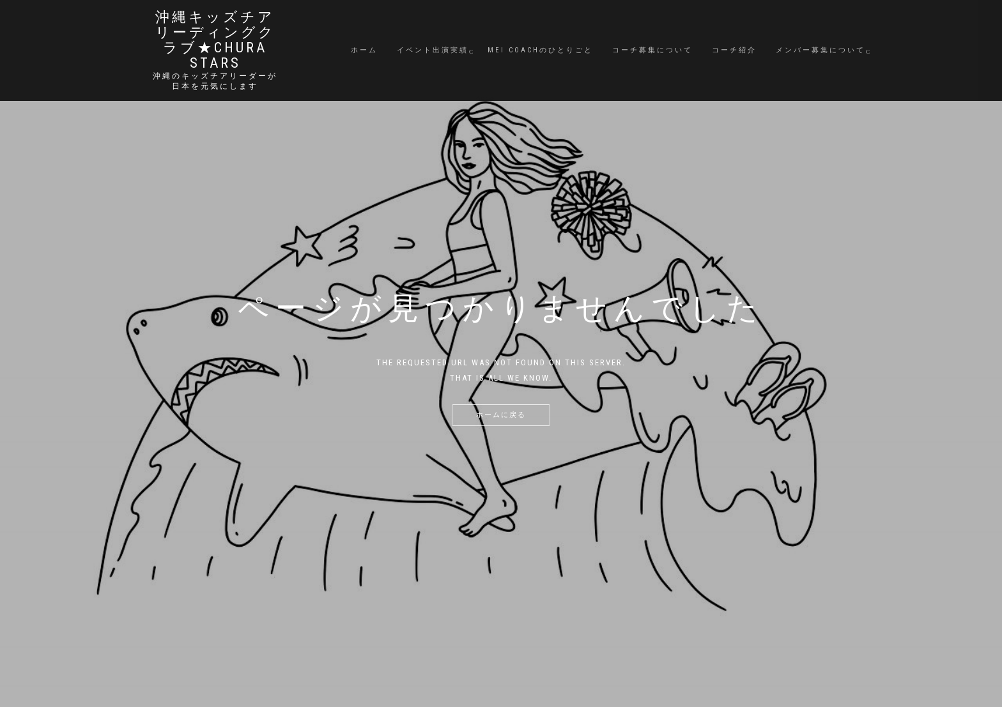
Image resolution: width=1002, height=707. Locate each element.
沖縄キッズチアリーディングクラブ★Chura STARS (215, 40)
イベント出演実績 (432, 50)
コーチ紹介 (734, 50)
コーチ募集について (652, 50)
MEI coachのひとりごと (540, 50)
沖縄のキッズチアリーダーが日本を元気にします (215, 81)
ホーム (364, 50)
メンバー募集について (820, 50)
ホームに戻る (501, 415)
